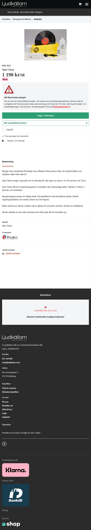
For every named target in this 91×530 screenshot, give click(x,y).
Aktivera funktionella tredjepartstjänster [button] (45, 317)
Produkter (6, 19)
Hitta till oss (7, 409)
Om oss (5, 402)
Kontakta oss (7, 406)
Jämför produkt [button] (11, 277)
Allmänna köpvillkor (10, 392)
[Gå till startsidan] (14, 4)
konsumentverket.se (61, 131)
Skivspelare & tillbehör (22, 19)
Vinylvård (38, 19)
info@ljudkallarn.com (11, 362)
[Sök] (45, 12)
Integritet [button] (6, 417)
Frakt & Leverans (9, 388)
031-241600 (7, 359)
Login (4, 413)
